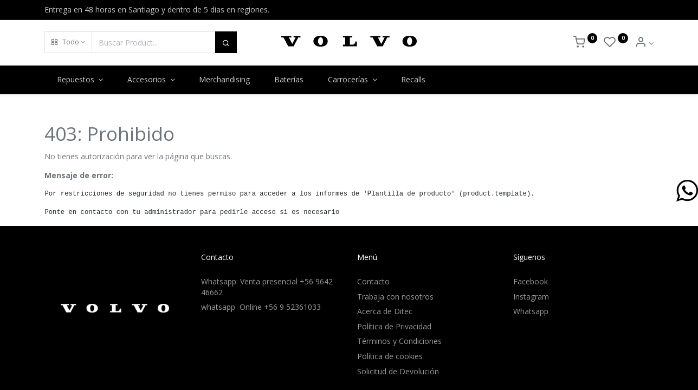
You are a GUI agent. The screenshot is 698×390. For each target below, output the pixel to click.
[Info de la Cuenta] (644, 43)
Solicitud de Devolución (398, 371)
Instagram (531, 296)
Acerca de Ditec (384, 311)
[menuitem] (224, 80)
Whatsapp (530, 311)
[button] (68, 42)
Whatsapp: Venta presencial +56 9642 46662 (267, 286)
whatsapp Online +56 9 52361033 (261, 307)
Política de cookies (390, 356)
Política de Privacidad (394, 326)
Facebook (530, 281)
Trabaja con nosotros (395, 296)
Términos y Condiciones (399, 341)
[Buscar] (226, 42)
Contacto (373, 281)
